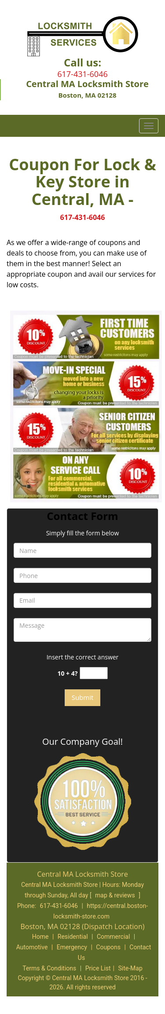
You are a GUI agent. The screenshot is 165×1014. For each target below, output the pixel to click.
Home (40, 936)
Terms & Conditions (49, 968)
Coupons (108, 947)
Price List (98, 968)
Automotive (32, 947)
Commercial (113, 936)
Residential (73, 936)
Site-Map (130, 968)
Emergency (72, 947)
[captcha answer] (94, 673)
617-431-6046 (82, 74)
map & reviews (115, 895)
